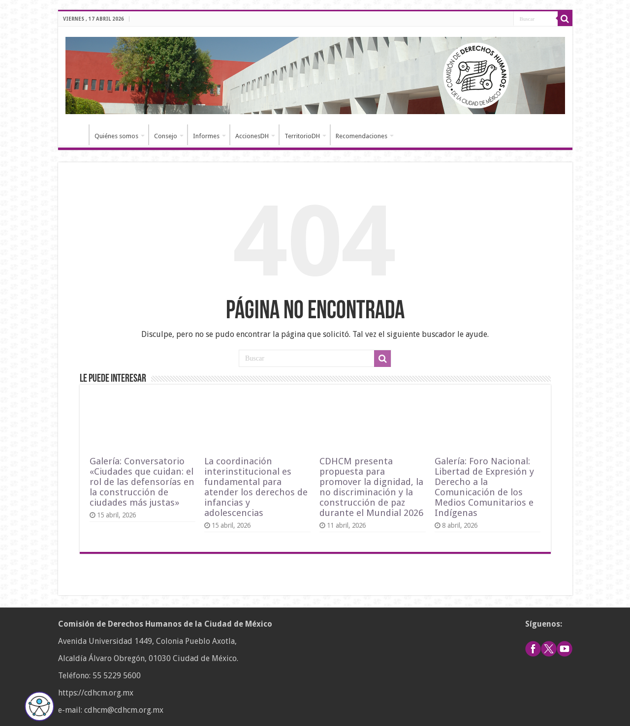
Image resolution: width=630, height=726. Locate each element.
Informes (206, 136)
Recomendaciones (361, 136)
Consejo (165, 136)
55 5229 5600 (117, 675)
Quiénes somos (116, 136)
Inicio (76, 134)
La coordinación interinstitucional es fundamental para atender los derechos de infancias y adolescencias (256, 487)
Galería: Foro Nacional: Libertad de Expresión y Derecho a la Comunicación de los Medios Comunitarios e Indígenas (484, 487)
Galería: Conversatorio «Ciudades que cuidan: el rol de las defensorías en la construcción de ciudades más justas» (142, 482)
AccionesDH (252, 136)
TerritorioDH (302, 136)
